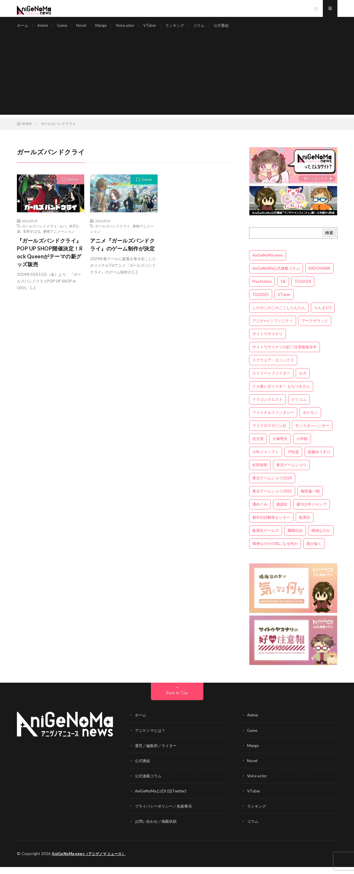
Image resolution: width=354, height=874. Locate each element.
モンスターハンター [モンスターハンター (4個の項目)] (312, 433)
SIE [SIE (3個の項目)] (283, 289)
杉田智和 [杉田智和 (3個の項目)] (259, 472)
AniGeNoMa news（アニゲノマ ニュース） (91, 861)
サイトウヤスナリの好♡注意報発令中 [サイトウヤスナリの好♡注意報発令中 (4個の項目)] (284, 354)
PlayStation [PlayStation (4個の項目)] (262, 289)
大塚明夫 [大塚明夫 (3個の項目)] (280, 446)
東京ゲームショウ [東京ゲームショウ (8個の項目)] (291, 472)
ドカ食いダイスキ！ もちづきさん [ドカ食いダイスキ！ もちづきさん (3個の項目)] (281, 393)
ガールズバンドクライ (39, 233)
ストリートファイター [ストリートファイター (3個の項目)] (271, 380)
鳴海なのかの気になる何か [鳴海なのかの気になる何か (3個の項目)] (275, 551)
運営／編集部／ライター (157, 752)
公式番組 (231, 29)
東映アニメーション (59, 239)
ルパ (62, 233)
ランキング (182, 29)
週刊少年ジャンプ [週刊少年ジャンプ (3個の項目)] (311, 511)
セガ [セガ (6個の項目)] (303, 380)
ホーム (23, 29)
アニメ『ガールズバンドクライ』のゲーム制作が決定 (122, 252)
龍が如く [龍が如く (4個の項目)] (314, 551)
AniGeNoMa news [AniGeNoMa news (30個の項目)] (267, 262)
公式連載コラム (149, 783)
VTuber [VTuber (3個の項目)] (284, 302)
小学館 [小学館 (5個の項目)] (302, 446)
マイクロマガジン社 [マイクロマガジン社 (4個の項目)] (269, 433)
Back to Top (177, 700)
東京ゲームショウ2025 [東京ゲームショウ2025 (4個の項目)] (272, 498)
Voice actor (129, 29)
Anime (44, 29)
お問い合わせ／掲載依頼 (157, 828)
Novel (84, 29)
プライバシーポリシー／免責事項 (165, 813)
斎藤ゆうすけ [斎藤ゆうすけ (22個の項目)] (319, 459)
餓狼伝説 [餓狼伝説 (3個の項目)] (295, 538)
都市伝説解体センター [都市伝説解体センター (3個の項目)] (271, 524)
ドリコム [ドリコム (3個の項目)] (299, 407)
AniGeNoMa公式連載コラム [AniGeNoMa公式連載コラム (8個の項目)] (276, 275)
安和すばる (31, 239)
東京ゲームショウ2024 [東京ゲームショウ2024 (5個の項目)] (272, 485)
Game (64, 29)
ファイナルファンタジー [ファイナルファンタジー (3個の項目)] (273, 420)
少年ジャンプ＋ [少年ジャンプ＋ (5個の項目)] (265, 459)
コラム (208, 29)
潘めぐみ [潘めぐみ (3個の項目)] (259, 511)
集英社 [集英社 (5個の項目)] (304, 524)
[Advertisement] (177, 81)
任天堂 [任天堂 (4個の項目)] (258, 446)
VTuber (156, 29)
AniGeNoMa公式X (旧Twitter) (162, 798)
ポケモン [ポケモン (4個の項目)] (310, 420)
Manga (104, 29)
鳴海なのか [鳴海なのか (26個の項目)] (320, 538)
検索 (329, 240)
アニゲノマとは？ (151, 737)
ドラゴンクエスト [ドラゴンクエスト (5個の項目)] (267, 407)
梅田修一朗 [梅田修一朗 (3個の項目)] (310, 498)
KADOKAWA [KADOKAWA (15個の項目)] (319, 275)
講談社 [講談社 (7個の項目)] (282, 511)
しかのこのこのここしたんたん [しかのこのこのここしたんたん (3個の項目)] (278, 315)
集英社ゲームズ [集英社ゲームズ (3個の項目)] (265, 538)
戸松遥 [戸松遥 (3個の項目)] (293, 459)
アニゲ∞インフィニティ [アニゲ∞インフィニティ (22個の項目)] (272, 328)
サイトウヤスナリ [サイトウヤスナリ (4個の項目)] (267, 341)
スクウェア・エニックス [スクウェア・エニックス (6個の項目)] (273, 367)
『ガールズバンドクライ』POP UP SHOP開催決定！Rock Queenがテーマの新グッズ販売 (50, 260)
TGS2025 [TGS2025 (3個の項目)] (260, 302)
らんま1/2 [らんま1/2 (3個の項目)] (323, 315)
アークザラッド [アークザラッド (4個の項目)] (315, 328)
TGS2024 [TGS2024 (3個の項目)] (303, 289)
